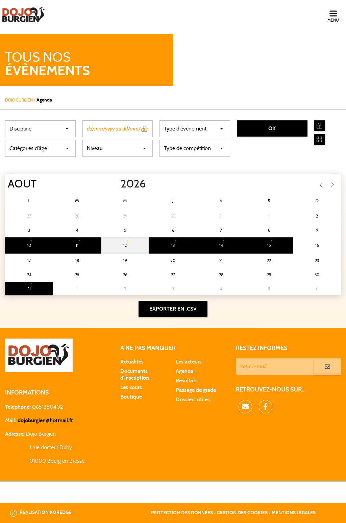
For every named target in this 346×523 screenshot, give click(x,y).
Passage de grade (196, 390)
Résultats (187, 380)
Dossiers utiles (193, 399)
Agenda (184, 371)
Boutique (131, 397)
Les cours (131, 387)
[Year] (115, 184)
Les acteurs (189, 362)
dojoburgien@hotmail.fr (45, 420)
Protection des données (182, 513)
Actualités (132, 362)
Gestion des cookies (242, 513)
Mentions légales (294, 513)
